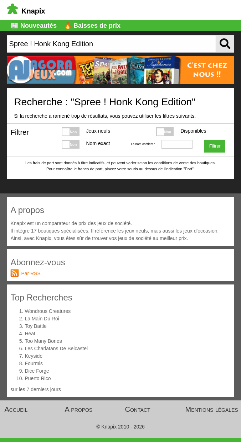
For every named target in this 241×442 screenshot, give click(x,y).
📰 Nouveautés (34, 25)
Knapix (26, 11)
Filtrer (215, 146)
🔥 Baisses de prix (92, 25)
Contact (137, 409)
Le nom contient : (143, 144)
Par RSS (30, 273)
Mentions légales (211, 409)
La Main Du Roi (42, 318)
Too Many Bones (43, 341)
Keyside (33, 356)
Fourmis (34, 363)
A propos (79, 409)
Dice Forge (37, 371)
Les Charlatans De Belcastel (56, 348)
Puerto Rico (38, 378)
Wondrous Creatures (48, 311)
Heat (30, 333)
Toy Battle (35, 326)
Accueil (16, 409)
